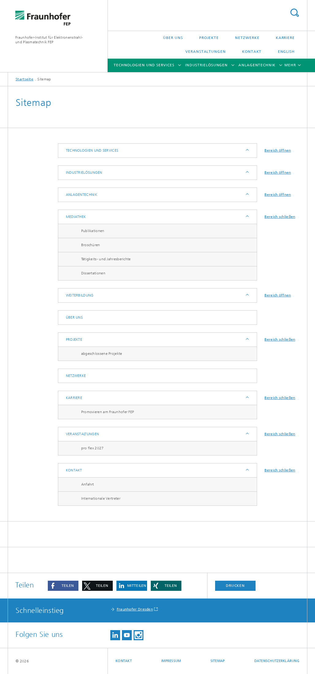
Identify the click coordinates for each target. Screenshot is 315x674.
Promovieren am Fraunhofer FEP (107, 412)
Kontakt (251, 51)
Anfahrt (87, 484)
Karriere (285, 38)
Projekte (209, 38)
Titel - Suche (294, 13)
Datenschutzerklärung (277, 661)
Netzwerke (247, 38)
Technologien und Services (144, 65)
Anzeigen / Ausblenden (247, 150)
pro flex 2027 (92, 448)
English (286, 51)
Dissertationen (93, 273)
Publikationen (92, 231)
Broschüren (90, 245)
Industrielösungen (206, 65)
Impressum (171, 661)
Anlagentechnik (256, 65)
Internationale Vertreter (100, 498)
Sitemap (218, 661)
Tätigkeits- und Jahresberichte (106, 259)
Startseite (24, 79)
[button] (63, 586)
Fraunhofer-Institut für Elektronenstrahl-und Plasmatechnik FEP (49, 39)
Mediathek (76, 217)
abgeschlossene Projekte (101, 353)
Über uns (173, 38)
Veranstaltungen (205, 51)
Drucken (235, 585)
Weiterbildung (80, 295)
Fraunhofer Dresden (135, 609)
